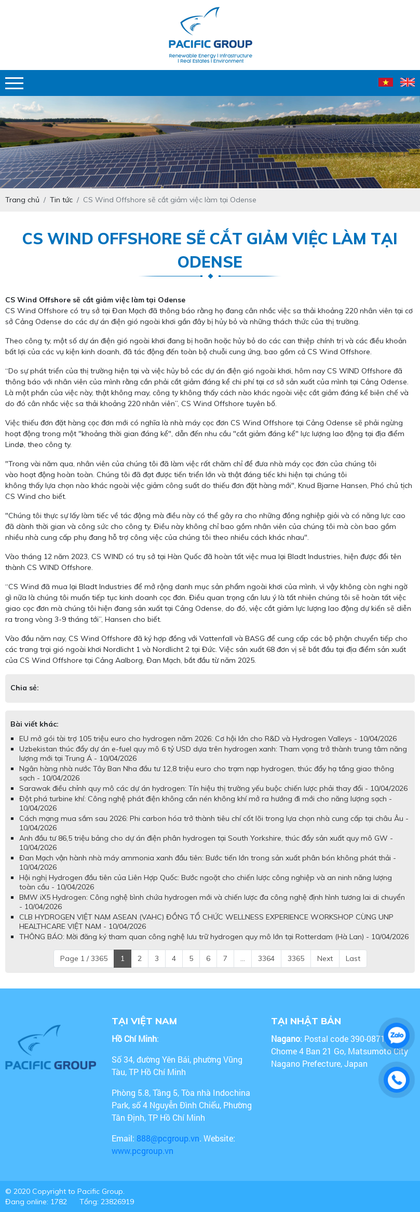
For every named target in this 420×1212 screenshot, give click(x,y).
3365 (296, 958)
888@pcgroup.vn (168, 1138)
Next (325, 958)
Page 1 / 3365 (83, 958)
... (242, 958)
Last (353, 958)
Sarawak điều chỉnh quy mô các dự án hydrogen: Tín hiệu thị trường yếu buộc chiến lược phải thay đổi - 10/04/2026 (213, 788)
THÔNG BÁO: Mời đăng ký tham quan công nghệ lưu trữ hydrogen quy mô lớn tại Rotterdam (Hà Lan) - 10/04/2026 (214, 936)
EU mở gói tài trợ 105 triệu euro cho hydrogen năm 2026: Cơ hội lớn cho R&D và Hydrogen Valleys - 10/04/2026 (208, 738)
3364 (266, 958)
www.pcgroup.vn (143, 1150)
